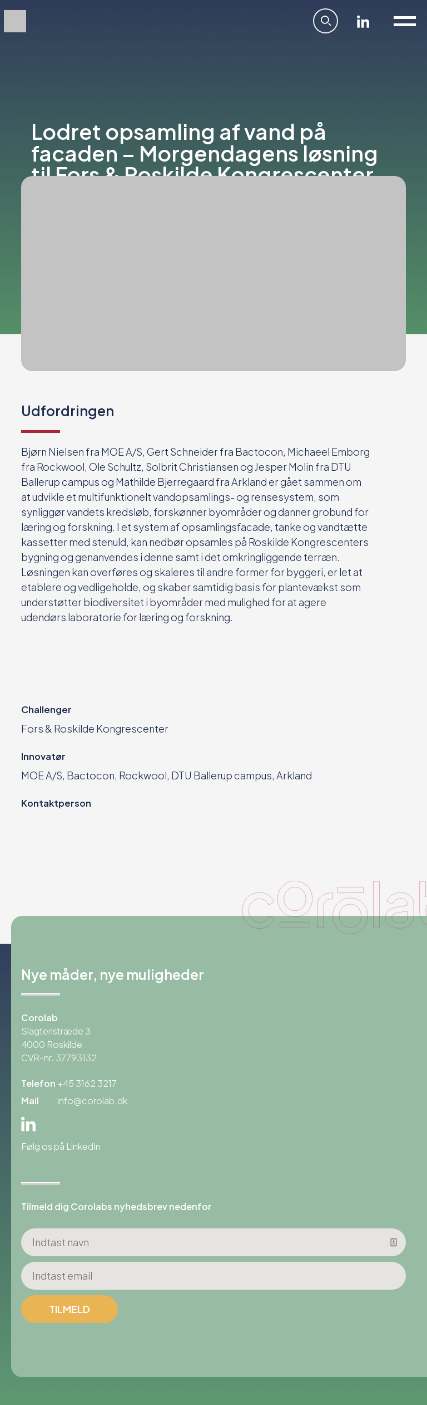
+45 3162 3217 (87, 1083)
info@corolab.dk (92, 1100)
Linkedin (363, 21)
